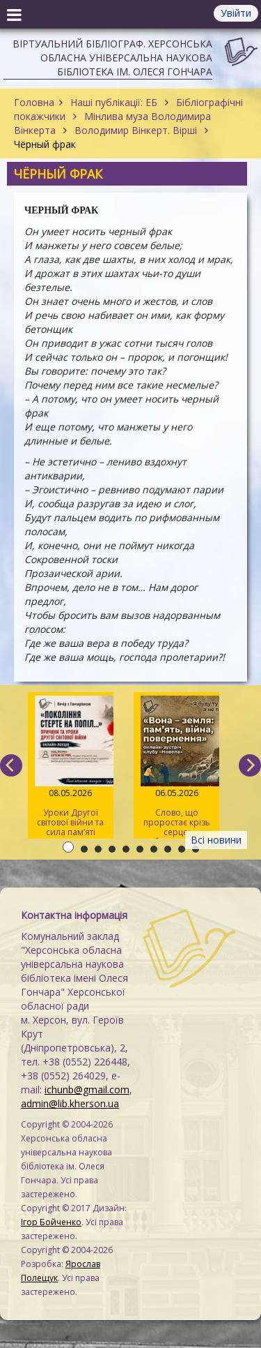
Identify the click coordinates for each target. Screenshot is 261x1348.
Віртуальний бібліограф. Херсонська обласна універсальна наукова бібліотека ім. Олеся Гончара (112, 57)
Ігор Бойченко (51, 1222)
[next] (250, 765)
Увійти (236, 13)
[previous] (11, 765)
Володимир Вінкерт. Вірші (136, 130)
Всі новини (216, 839)
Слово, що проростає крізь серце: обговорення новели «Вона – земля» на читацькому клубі (176, 767)
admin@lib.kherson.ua (70, 1103)
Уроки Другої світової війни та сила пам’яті (70, 767)
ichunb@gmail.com (87, 1089)
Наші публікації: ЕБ (114, 102)
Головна (34, 102)
